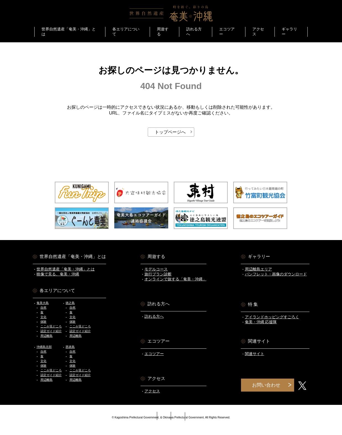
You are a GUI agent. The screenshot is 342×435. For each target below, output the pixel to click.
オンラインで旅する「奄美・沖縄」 (175, 279)
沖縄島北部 (44, 346)
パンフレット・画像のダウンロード (276, 274)
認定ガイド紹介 (51, 331)
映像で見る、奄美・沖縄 (58, 274)
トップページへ (170, 132)
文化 (43, 317)
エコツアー (154, 353)
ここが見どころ (51, 326)
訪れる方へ (154, 316)
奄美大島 (43, 302)
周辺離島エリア (258, 269)
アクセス (152, 391)
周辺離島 (46, 335)
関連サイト (254, 353)
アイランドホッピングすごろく (272, 317)
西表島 (70, 346)
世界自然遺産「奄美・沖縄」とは (66, 269)
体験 (43, 321)
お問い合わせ (266, 385)
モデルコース (156, 269)
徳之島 (70, 302)
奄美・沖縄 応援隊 (261, 322)
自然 (43, 307)
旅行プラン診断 (158, 274)
